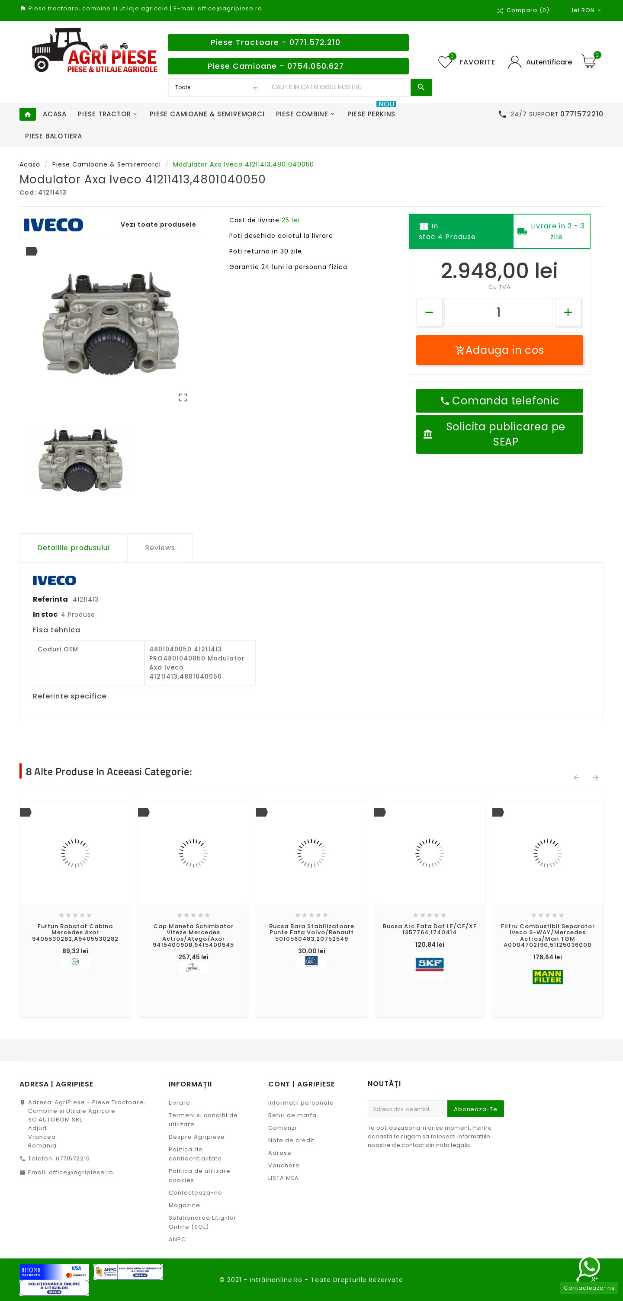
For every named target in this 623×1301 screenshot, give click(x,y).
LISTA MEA (283, 1178)
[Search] (339, 87)
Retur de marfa (292, 1115)
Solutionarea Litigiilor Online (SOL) (203, 1222)
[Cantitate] (498, 312)
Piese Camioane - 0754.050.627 (276, 66)
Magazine (184, 1205)
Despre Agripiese (197, 1137)
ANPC (177, 1239)
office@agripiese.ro (81, 1172)
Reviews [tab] (160, 548)
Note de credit (291, 1140)
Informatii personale (301, 1103)
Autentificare (549, 62)
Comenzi (282, 1128)
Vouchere (284, 1165)
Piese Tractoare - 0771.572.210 (275, 42)
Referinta (51, 599)
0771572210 (73, 1158)
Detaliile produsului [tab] (73, 548)
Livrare (179, 1103)
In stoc (45, 614)
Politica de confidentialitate (195, 1154)
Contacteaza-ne (195, 1193)
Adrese (280, 1153)
